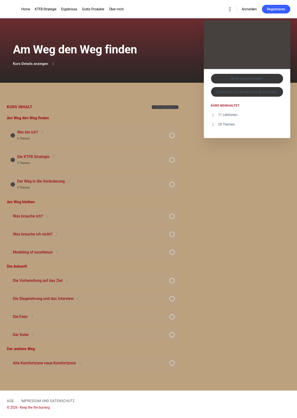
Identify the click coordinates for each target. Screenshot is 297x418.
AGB (10, 401)
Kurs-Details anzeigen (34, 64)
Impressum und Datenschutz (48, 401)
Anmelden (249, 9)
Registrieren (276, 9)
